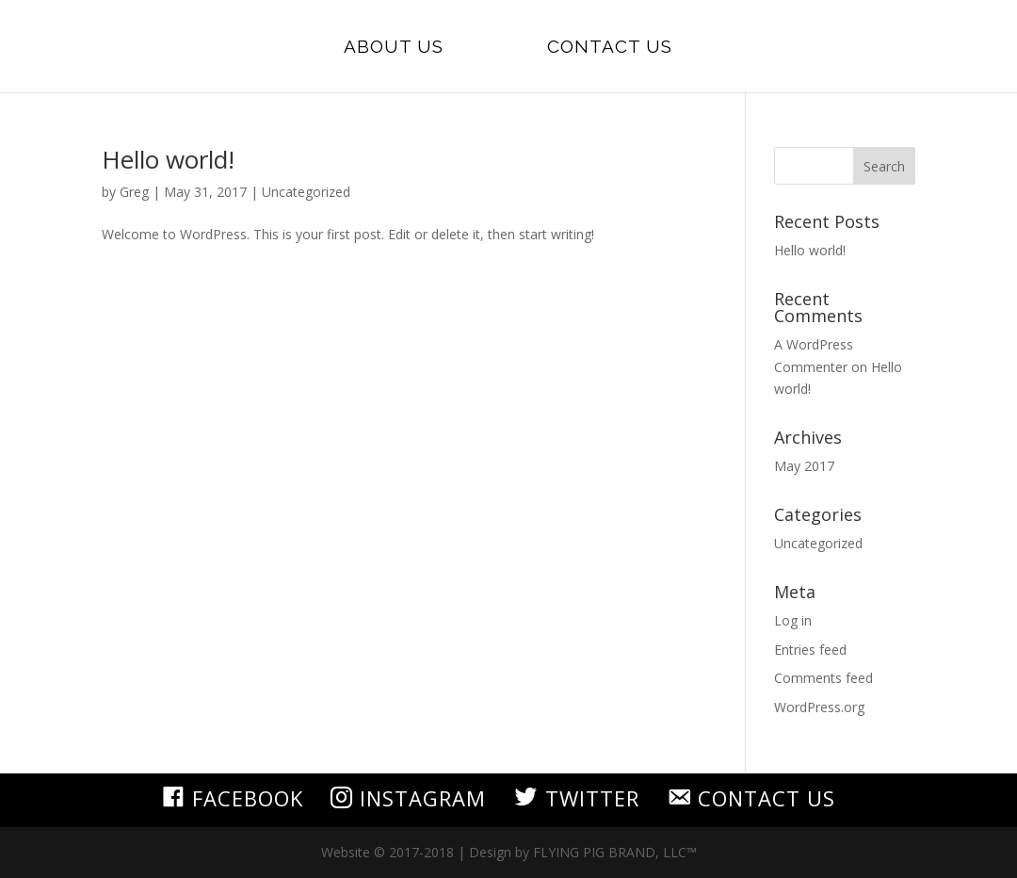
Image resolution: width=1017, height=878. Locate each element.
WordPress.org (819, 707)
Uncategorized (306, 192)
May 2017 (804, 466)
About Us (394, 48)
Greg (134, 192)
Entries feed (810, 649)
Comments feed (823, 678)
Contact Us (609, 48)
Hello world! (168, 159)
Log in (793, 620)
